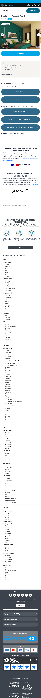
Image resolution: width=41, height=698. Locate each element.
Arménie (7, 478)
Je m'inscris (20, 605)
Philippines (8, 442)
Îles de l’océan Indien (9, 553)
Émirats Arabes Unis (10, 570)
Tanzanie (7, 542)
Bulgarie (7, 328)
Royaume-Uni (8, 309)
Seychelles (8, 561)
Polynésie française (10, 502)
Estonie (7, 315)
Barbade (7, 369)
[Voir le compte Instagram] (26, 595)
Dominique (8, 375)
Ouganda (7, 540)
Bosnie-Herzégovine (10, 326)
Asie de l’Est (6, 463)
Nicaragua (8, 392)
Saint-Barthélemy (10, 398)
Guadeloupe (8, 380)
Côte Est (8, 354)
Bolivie (7, 410)
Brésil (6, 412)
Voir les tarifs (20, 53)
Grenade (7, 378)
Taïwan (7, 473)
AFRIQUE (5, 508)
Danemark (8, 297)
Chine (6, 465)
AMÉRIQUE (6, 345)
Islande (7, 303)
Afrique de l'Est (7, 536)
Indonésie (7, 437)
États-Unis (8, 352)
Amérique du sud (8, 406)
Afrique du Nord (7, 511)
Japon (7, 469)
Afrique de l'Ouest (8, 544)
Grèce (6, 270)
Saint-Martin (8, 400)
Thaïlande (8, 446)
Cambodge (8, 435)
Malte (6, 274)
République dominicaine (12, 396)
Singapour (8, 444)
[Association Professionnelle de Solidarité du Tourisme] (14, 686)
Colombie (7, 416)
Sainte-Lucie (8, 403)
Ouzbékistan (8, 484)
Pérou (6, 420)
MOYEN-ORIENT (8, 565)
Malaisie (7, 440)
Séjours (8, 205)
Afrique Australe (7, 521)
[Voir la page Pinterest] (18, 595)
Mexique (7, 358)
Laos (6, 439)
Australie (7, 492)
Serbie (7, 336)
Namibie (7, 531)
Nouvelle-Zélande (10, 500)
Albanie (7, 324)
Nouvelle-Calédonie (10, 498)
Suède (7, 311)
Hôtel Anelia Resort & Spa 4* (13, 16)
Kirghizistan (8, 482)
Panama (7, 394)
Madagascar (8, 559)
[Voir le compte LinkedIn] (30, 595)
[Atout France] (27, 686)
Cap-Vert (7, 547)
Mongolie (7, 471)
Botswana (8, 526)
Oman (6, 576)
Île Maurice (13, 205)
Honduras (7, 384)
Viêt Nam (7, 448)
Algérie (7, 513)
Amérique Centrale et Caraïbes (11, 361)
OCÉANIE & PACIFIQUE (9, 490)
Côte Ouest (9, 356)
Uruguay (7, 422)
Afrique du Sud (9, 524)
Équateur (7, 418)
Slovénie (7, 337)
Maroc (7, 517)
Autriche (7, 283)
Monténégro (8, 332)
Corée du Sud (8, 467)
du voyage (12, 83)
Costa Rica (8, 371)
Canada (7, 351)
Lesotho (7, 530)
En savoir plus (20, 247)
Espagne (7, 266)
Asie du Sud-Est (7, 430)
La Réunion (8, 557)
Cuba (6, 373)
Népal (6, 459)
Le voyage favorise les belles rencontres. (20, 223)
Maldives (7, 457)
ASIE (4, 427)
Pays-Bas (7, 307)
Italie (6, 272)
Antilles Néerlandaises (11, 365)
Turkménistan (9, 486)
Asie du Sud (6, 451)
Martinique (8, 388)
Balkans (5, 322)
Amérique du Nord (8, 348)
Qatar (6, 578)
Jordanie (7, 574)
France (7, 268)
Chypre (7, 264)
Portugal (7, 276)
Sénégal (7, 551)
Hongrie (7, 285)
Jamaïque (8, 386)
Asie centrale (6, 475)
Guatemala (8, 382)
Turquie (7, 339)
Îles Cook (7, 496)
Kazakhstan (8, 480)
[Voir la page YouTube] (22, 595)
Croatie (7, 330)
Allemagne (8, 281)
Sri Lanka (7, 461)
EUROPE (5, 259)
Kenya (7, 538)
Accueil (3, 205)
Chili (6, 414)
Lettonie (7, 317)
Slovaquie (8, 290)
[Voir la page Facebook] (10, 595)
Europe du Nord (7, 293)
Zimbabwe (8, 533)
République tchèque (10, 288)
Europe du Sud (7, 262)
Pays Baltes (6, 313)
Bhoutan (7, 453)
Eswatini (7, 528)
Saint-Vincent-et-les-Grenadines (13, 401)
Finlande (7, 299)
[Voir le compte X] (14, 595)
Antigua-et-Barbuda (10, 363)
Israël (6, 572)
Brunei (7, 433)
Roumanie (8, 334)
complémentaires (17, 107)
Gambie (7, 549)
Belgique (7, 295)
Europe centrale (7, 278)
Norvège (7, 305)
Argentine (7, 408)
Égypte (7, 515)
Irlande (7, 301)
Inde (6, 455)
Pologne (7, 287)
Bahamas (7, 367)
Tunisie (7, 519)
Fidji (6, 494)
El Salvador (8, 376)
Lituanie (7, 319)
